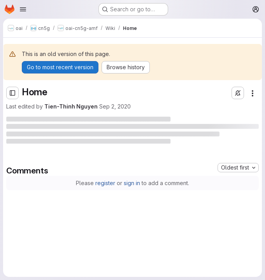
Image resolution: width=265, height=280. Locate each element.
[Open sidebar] (12, 93)
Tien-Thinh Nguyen (71, 106)
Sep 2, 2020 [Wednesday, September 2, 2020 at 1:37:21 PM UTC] (115, 106)
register (105, 183)
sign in (132, 183)
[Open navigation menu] (23, 9)
